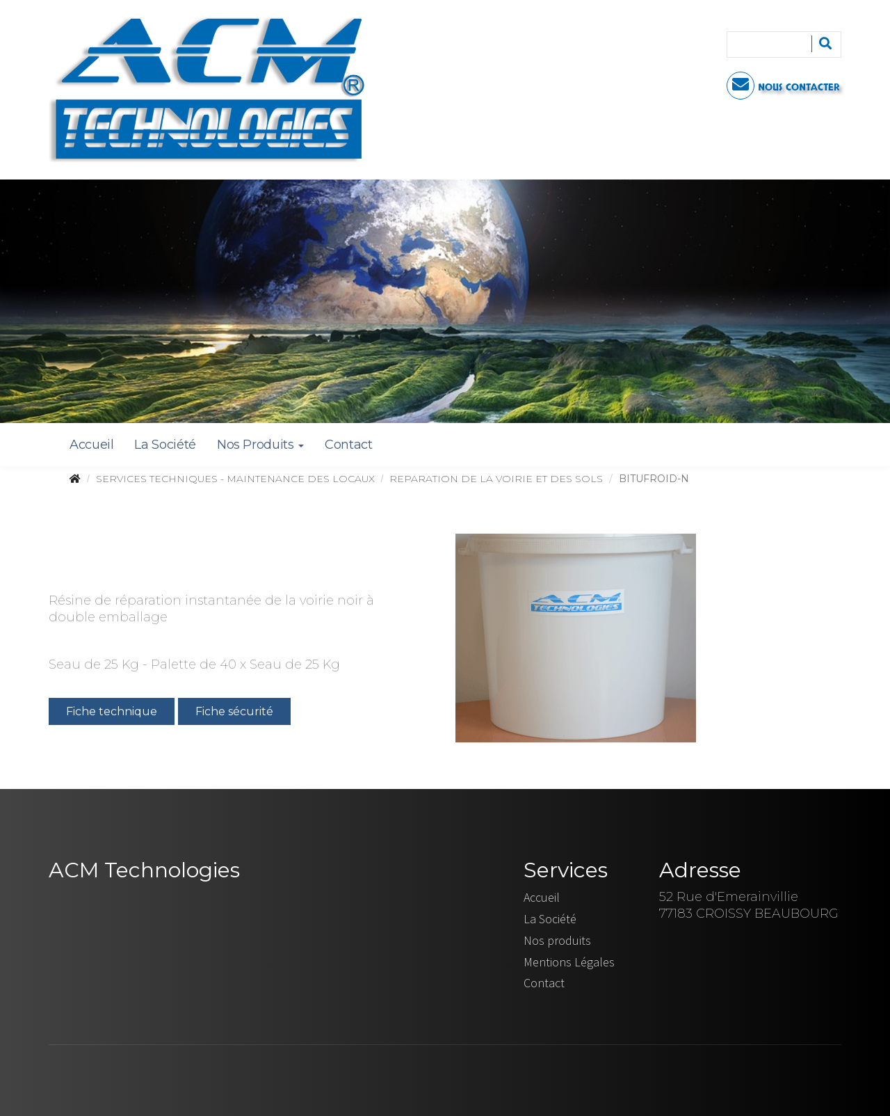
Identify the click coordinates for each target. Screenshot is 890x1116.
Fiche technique (111, 712)
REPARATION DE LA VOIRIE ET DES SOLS (496, 478)
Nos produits (557, 940)
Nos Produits (260, 444)
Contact (348, 444)
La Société (164, 444)
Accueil (91, 444)
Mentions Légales (569, 962)
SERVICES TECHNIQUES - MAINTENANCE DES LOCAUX (235, 478)
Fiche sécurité (234, 712)
